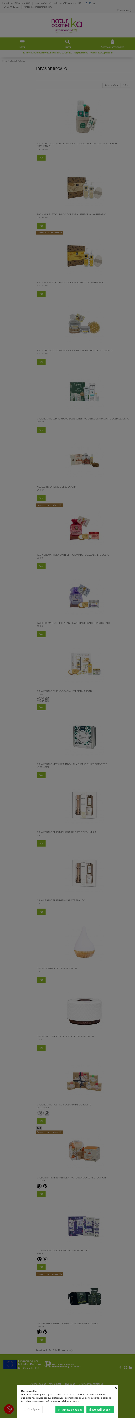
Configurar (32, 1410)
